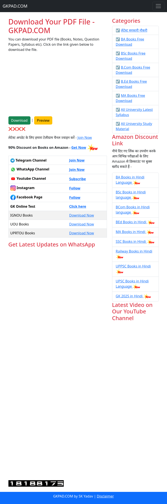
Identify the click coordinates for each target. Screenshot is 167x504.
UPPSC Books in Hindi (133, 266)
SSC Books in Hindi (131, 241)
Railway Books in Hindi (134, 251)
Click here (77, 206)
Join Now (85, 137)
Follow (74, 188)
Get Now (78, 147)
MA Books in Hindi (131, 231)
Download (19, 120)
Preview (43, 120)
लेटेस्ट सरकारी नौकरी (134, 30)
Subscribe (77, 179)
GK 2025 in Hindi (130, 296)
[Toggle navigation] (158, 6)
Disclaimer (105, 496)
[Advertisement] (57, 86)
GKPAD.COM (15, 6)
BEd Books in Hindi (131, 222)
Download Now (81, 215)
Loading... (57, 364)
